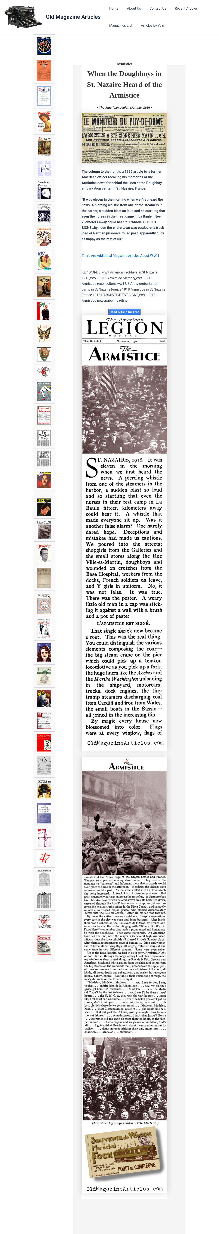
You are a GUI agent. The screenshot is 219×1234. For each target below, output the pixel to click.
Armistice (124, 64)
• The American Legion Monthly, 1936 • (124, 107)
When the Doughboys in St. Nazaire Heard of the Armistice (124, 84)
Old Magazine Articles (73, 17)
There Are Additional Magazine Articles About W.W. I (121, 256)
